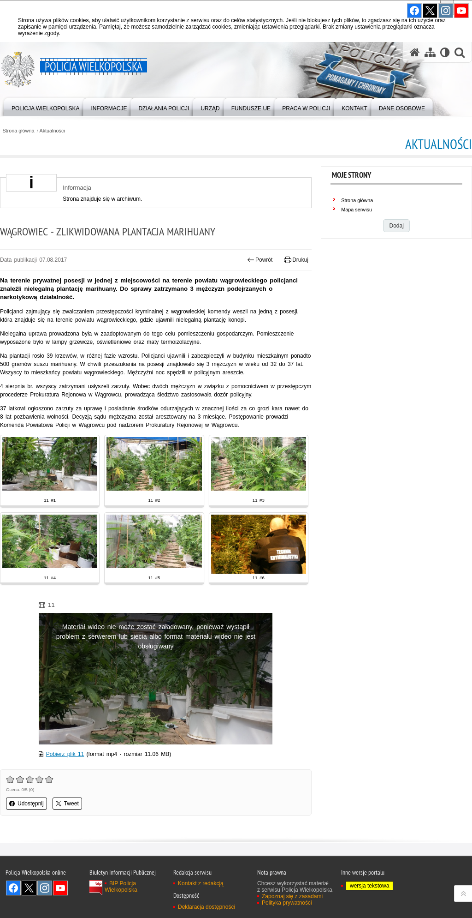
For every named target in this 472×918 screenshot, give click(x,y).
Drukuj (296, 260)
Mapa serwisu (356, 209)
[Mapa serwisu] (430, 52)
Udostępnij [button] (26, 803)
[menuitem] (45, 106)
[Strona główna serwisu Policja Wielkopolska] (415, 52)
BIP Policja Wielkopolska (121, 886)
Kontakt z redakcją (201, 883)
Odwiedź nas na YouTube (60, 888)
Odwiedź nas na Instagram (44, 888)
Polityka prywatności (287, 903)
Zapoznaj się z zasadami (292, 896)
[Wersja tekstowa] (445, 52)
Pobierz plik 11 (65, 754)
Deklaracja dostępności (206, 907)
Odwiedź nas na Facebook (13, 888)
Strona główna (18, 130)
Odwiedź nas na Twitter (29, 888)
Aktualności (52, 130)
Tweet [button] (67, 803)
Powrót (260, 260)
